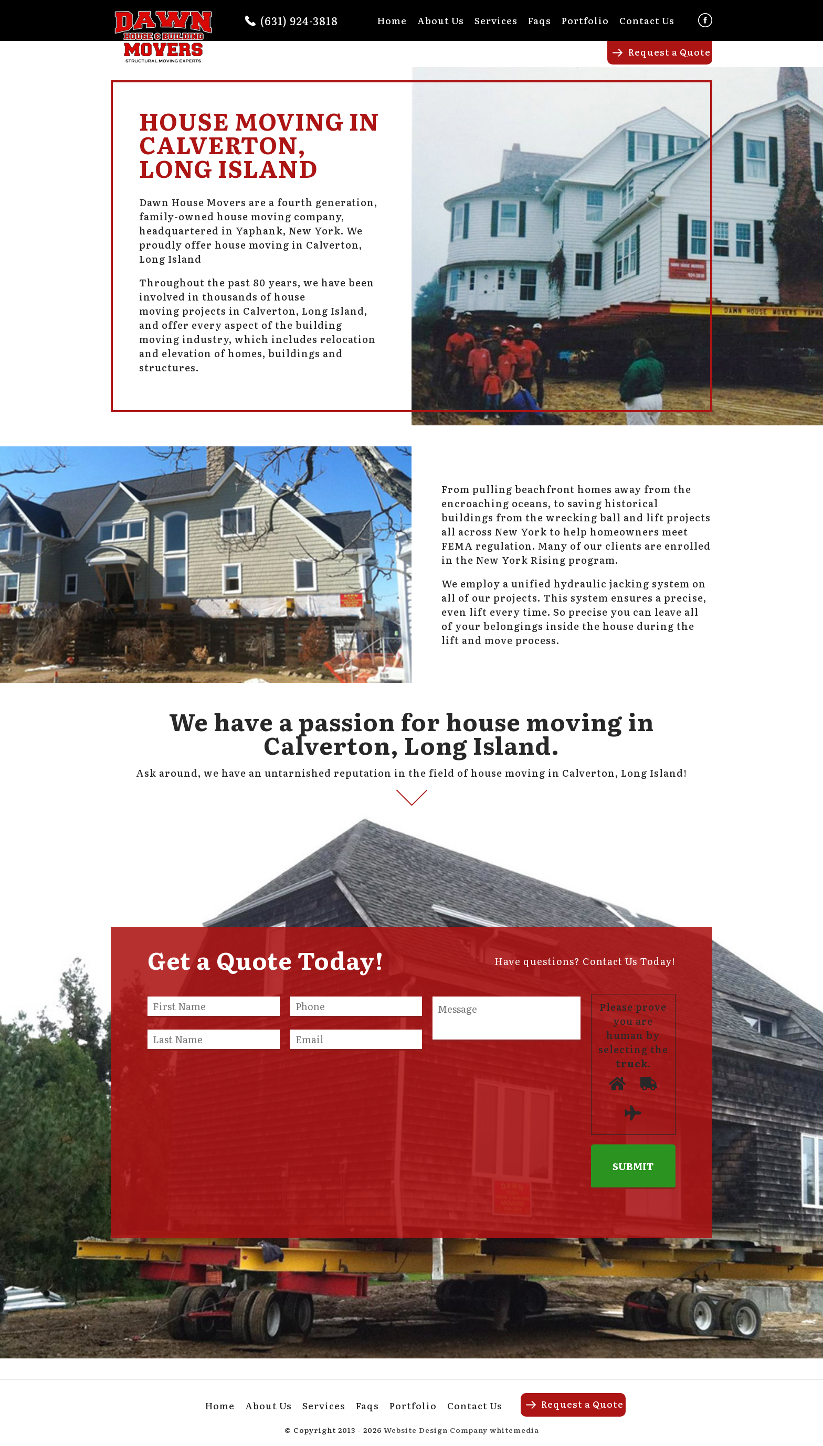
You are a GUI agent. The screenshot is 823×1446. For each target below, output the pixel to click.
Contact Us (646, 20)
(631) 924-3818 (299, 20)
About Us (440, 20)
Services (496, 20)
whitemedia (514, 1429)
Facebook (705, 20)
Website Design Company (436, 1429)
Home (392, 20)
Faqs (539, 20)
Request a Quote (669, 51)
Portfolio (585, 20)
